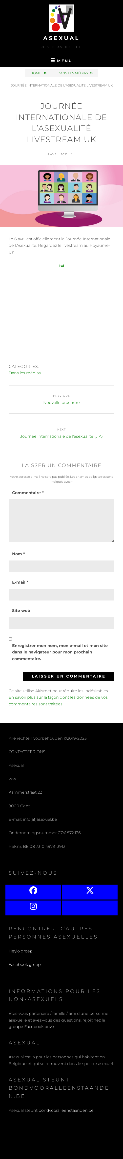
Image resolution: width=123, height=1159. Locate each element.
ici (61, 265)
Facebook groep (25, 964)
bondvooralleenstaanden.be (67, 1110)
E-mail (20, 582)
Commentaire (28, 492)
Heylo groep (21, 951)
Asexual (61, 38)
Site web (21, 610)
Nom (18, 554)
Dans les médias (73, 73)
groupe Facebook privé (31, 1026)
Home (36, 73)
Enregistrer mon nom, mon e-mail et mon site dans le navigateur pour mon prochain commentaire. (60, 652)
